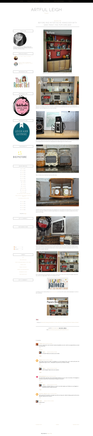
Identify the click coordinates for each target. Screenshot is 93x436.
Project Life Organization (23, 269)
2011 (23, 205)
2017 (23, 174)
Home (21, 1)
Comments (16, 249)
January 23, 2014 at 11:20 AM (49, 400)
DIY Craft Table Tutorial (24, 56)
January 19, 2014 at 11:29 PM (47, 359)
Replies (41, 349)
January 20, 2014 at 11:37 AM (52, 384)
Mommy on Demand (75, 322)
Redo (68, 329)
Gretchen (40, 343)
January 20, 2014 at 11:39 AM (52, 368)
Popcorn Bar (65, 329)
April (23, 186)
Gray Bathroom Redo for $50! (23, 198)
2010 (23, 207)
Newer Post (76, 424)
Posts (15, 247)
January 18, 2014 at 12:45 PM (47, 343)
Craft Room (46, 1)
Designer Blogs (49, 433)
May (23, 184)
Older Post (39, 424)
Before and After (51, 329)
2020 (23, 168)
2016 (23, 176)
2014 (23, 180)
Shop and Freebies (59, 1)
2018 (23, 172)
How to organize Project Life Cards (23, 262)
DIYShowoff (69, 322)
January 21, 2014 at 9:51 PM (51, 393)
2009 (23, 209)
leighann (43, 368)
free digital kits (23, 274)
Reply (40, 347)
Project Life (23, 264)
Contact (70, 1)
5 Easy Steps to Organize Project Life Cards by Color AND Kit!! (25, 63)
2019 (23, 170)
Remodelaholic (51, 322)
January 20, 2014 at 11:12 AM (51, 376)
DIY (54, 329)
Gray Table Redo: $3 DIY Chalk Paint (23, 193)
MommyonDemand (42, 376)
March (23, 188)
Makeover (60, 329)
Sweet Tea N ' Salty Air (43, 393)
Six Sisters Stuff (56, 322)
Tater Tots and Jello (54, 291)
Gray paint (57, 329)
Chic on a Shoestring (63, 322)
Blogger (25, 213)
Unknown (40, 359)
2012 (23, 203)
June (23, 182)
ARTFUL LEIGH (46, 9)
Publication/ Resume (33, 1)
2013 (23, 201)
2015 (23, 178)
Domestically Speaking (45, 322)
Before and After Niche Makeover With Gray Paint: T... (24, 196)
